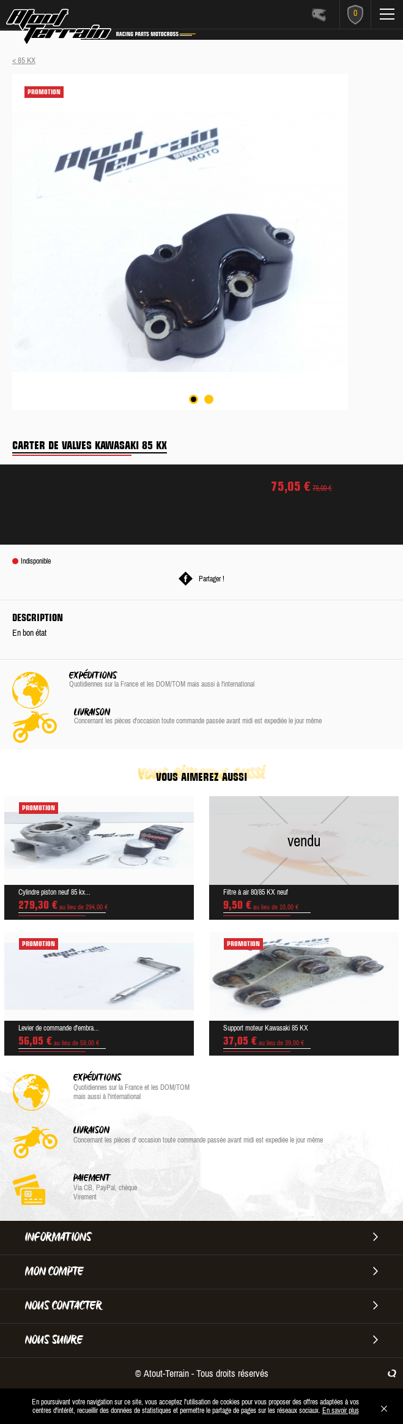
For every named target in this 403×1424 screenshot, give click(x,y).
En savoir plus (340, 1410)
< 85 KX (23, 60)
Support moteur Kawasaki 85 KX (265, 1028)
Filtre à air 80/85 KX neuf (255, 892)
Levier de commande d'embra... (58, 1028)
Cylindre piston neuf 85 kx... (54, 892)
